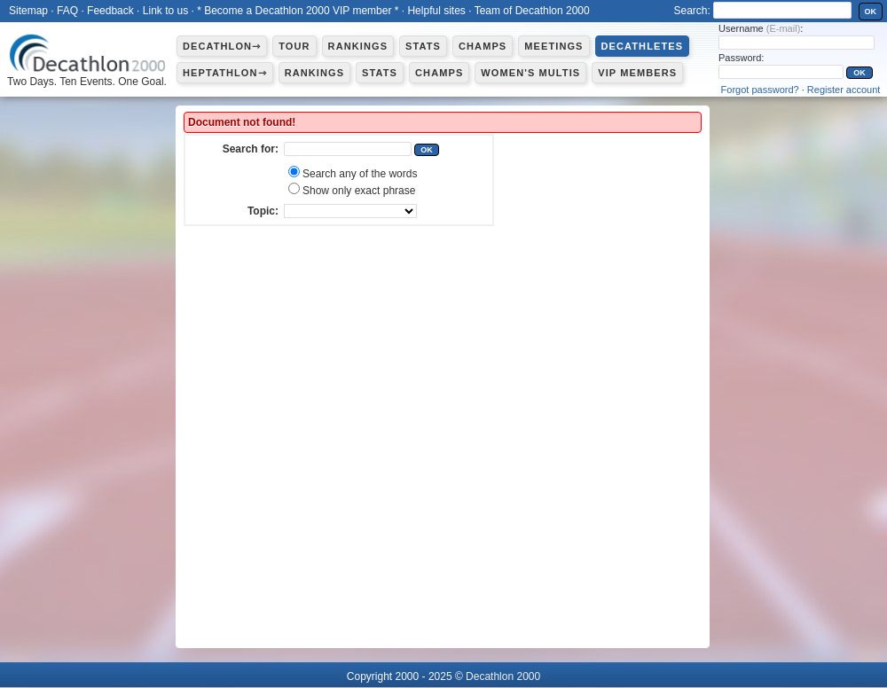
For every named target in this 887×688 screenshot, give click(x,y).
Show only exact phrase (358, 190)
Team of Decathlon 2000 (532, 10)
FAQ (67, 10)
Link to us (165, 10)
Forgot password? (760, 89)
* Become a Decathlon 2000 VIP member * (297, 10)
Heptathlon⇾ (225, 72)
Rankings (358, 46)
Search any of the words (359, 174)
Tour (294, 46)
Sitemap (28, 10)
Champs (482, 46)
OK (871, 11)
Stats (423, 46)
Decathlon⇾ (222, 46)
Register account (844, 89)
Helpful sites (436, 10)
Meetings (553, 46)
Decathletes (642, 46)
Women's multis (530, 72)
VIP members (637, 72)
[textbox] (348, 149)
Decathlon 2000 (503, 676)
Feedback (110, 10)
